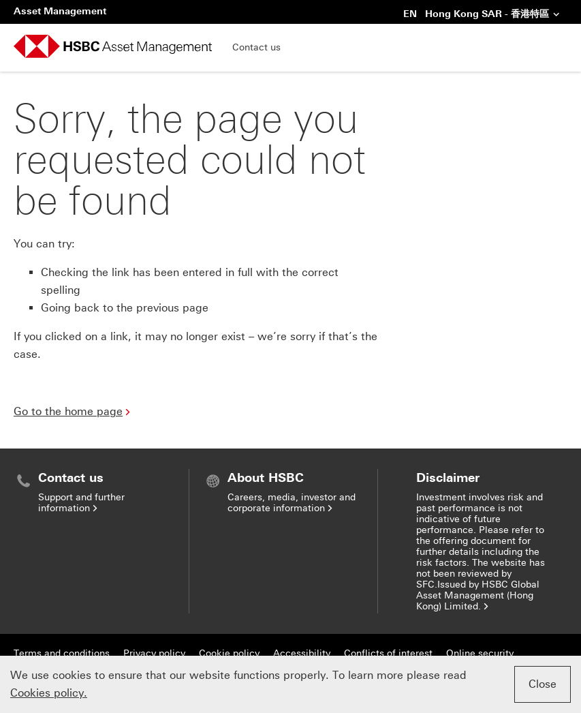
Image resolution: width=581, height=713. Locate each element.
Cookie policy (229, 653)
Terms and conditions (62, 653)
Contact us (256, 47)
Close (542, 684)
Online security (480, 653)
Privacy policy (154, 653)
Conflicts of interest (388, 653)
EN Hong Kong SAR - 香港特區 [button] (482, 15)
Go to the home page (73, 411)
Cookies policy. (48, 692)
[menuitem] (101, 492)
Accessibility (301, 653)
